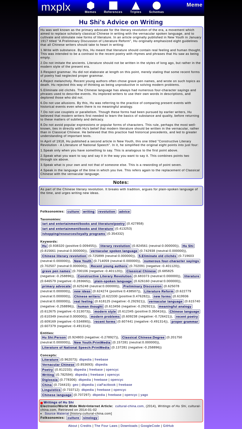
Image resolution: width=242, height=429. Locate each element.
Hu (44, 246)
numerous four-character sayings (171, 261)
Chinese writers (87, 296)
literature (191, 276)
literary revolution (115, 246)
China (47, 385)
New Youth (83, 261)
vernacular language (166, 301)
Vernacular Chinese (58, 364)
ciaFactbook (106, 384)
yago (144, 394)
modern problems (105, 316)
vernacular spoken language (114, 251)
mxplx (56, 7)
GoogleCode (150, 425)
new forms (162, 296)
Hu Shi (188, 246)
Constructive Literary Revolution (105, 276)
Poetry (47, 369)
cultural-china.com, (130, 406)
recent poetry (187, 316)
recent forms (104, 321)
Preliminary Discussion (142, 286)
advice (124, 211)
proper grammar (185, 321)
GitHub (168, 425)
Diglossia (50, 380)
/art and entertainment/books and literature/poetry (83, 223)
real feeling (83, 301)
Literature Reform (159, 291)
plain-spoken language (113, 281)
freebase (101, 359)
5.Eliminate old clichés (157, 256)
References (113, 10)
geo (75, 384)
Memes (90, 10)
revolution (106, 211)
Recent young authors (109, 266)
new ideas (82, 291)
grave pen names (56, 271)
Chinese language (184, 311)
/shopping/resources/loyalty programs (73, 234)
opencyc (112, 369)
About (72, 425)
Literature (50, 359)
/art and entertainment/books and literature (77, 228)
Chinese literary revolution (64, 256)
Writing (48, 375)
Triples (135, 10)
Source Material (57, 413)
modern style (105, 311)
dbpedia (85, 359)
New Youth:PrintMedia (92, 342)
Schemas (156, 10)
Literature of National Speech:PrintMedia (76, 347)
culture (73, 211)
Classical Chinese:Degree (143, 337)
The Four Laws (105, 425)
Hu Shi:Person (54, 337)
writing (88, 211)
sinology (90, 418)
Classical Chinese (141, 271)
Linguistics (51, 390)
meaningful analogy (175, 306)
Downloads (129, 425)
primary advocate (56, 286)
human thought (90, 306)
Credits (85, 425)
